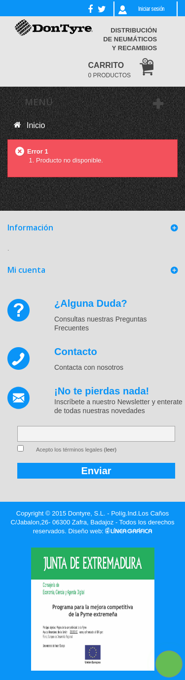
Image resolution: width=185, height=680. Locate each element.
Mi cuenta (26, 269)
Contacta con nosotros (88, 367)
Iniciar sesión (151, 8)
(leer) (110, 450)
